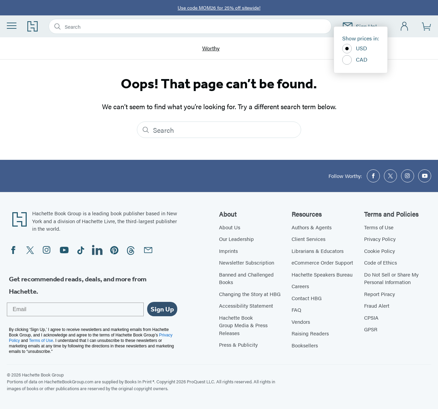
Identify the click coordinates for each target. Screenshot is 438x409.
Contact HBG (307, 298)
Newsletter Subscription (246, 262)
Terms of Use (379, 227)
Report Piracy (379, 293)
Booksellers (305, 345)
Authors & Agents (312, 227)
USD (354, 48)
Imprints (228, 250)
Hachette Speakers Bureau (322, 274)
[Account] (405, 27)
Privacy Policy (380, 238)
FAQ (296, 309)
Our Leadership (236, 238)
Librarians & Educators (318, 250)
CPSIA (371, 317)
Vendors (301, 321)
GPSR (370, 329)
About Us (229, 227)
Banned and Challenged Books (246, 278)
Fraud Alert (376, 305)
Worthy (211, 48)
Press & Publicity (238, 344)
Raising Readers (310, 333)
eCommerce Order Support (322, 262)
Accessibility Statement (246, 305)
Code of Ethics (380, 262)
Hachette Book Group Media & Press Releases (243, 325)
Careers (300, 286)
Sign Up (162, 309)
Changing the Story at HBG (250, 293)
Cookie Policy (379, 250)
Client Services (308, 238)
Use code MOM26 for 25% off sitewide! (219, 7)
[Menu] (11, 26)
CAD (355, 60)
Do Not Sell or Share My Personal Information (391, 278)
